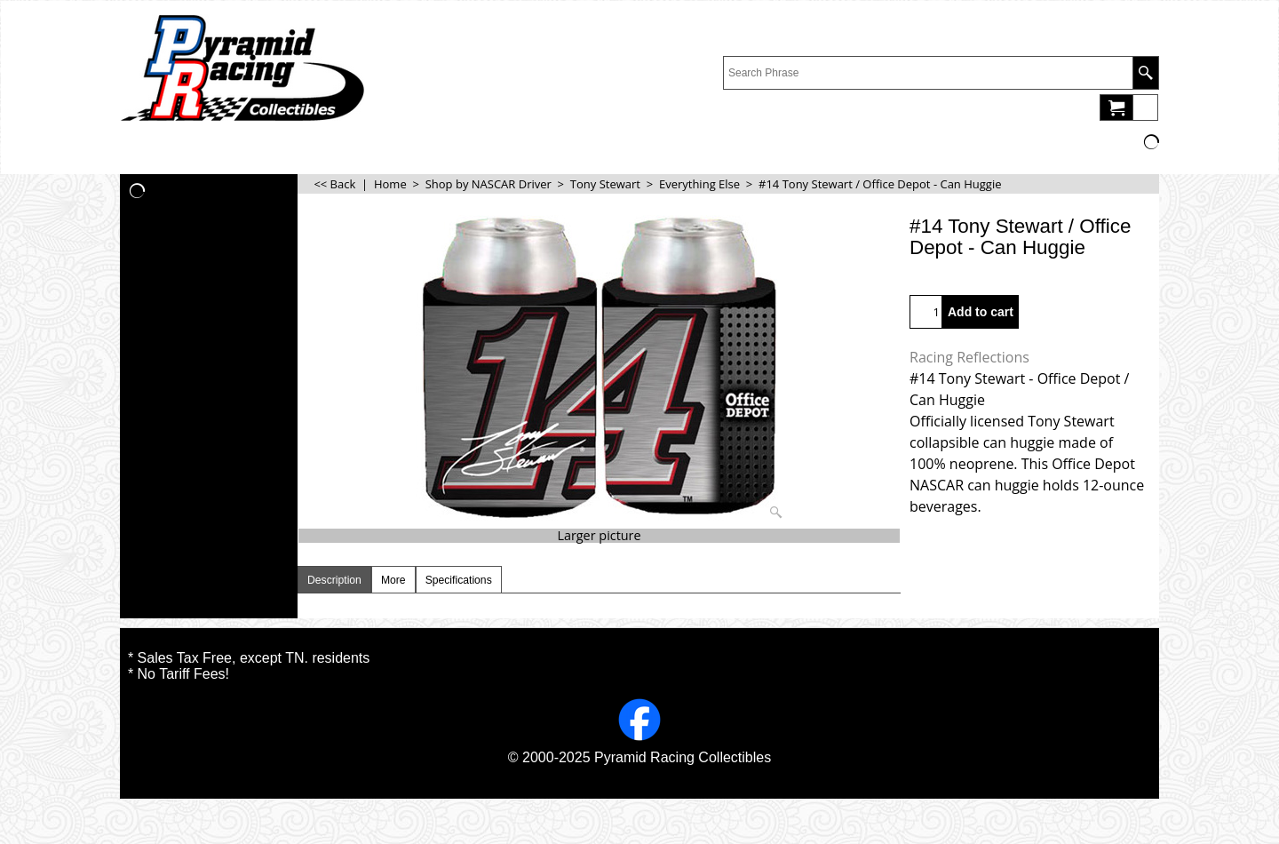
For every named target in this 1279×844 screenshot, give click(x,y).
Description (334, 580)
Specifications (458, 580)
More (393, 580)
